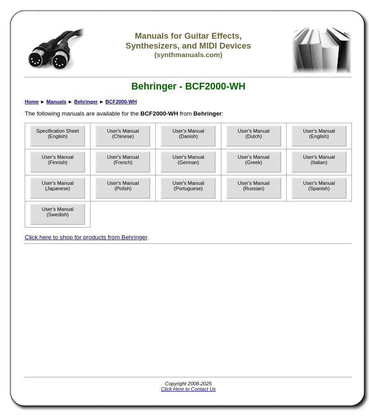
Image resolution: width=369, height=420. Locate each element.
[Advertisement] (130, 311)
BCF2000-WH (121, 101)
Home (32, 101)
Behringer (86, 101)
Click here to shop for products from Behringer (86, 237)
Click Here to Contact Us (188, 389)
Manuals (56, 101)
